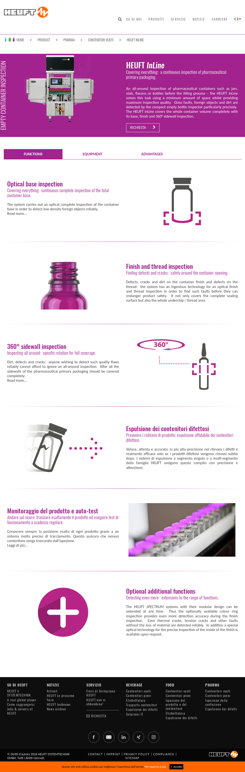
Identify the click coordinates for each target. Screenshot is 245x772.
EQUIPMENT (92, 154)
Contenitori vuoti (100, 39)
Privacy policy (137, 754)
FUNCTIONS (33, 154)
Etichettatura (136, 700)
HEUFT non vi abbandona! (96, 702)
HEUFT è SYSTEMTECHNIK (19, 693)
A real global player (21, 700)
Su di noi (134, 19)
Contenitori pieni (138, 695)
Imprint (113, 754)
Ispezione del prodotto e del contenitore (176, 704)
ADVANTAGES (152, 154)
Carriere (220, 19)
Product (44, 39)
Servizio (178, 19)
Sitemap (132, 758)
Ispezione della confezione (216, 702)
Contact (95, 754)
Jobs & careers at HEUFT (20, 711)
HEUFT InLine (135, 39)
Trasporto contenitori (141, 705)
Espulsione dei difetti (142, 709)
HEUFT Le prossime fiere (61, 697)
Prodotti (156, 19)
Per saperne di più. (156, 766)
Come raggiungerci (21, 704)
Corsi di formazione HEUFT (100, 693)
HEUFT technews (59, 704)
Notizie (199, 19)
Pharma (69, 39)
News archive (56, 709)
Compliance (163, 754)
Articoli (52, 691)
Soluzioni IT (134, 714)
